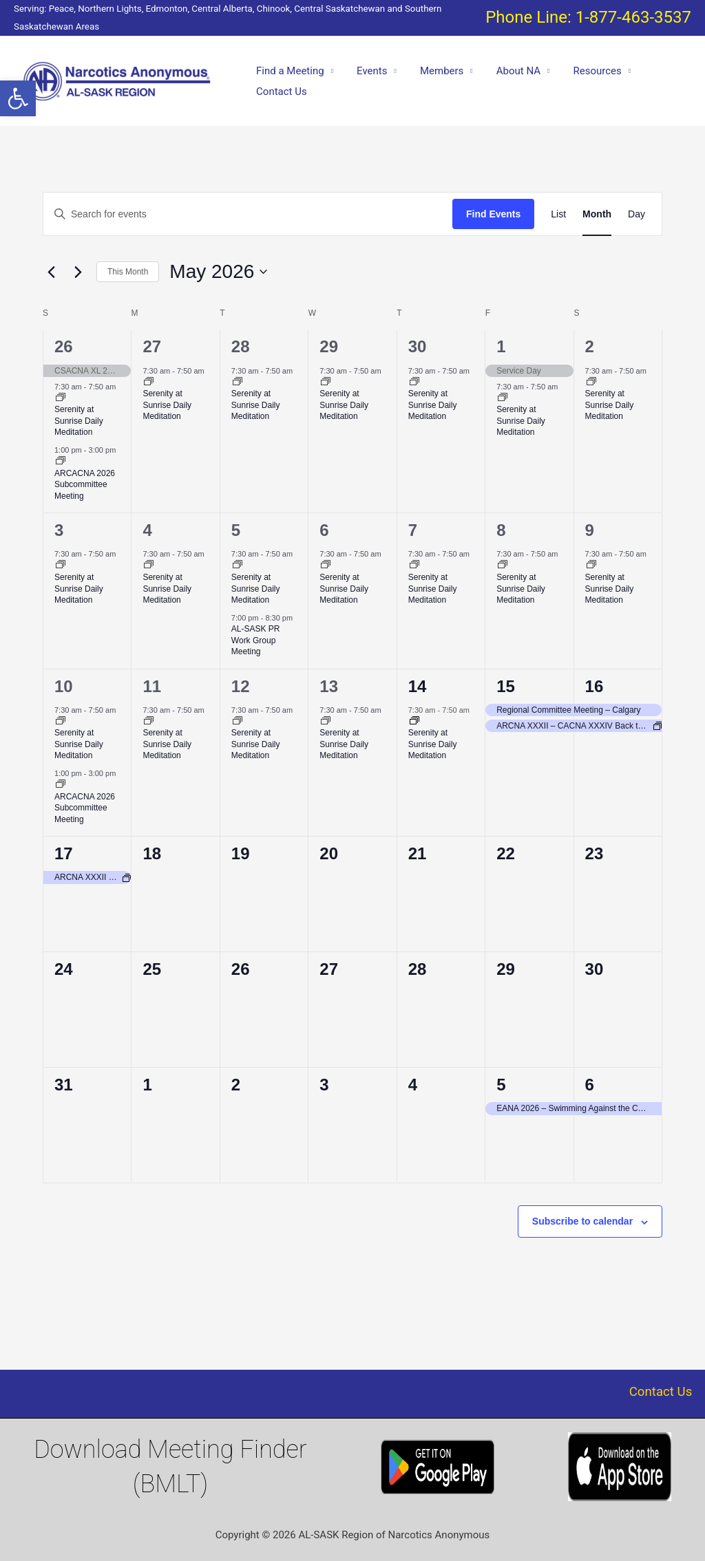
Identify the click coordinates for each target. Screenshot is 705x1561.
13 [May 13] (328, 686)
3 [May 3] (58, 530)
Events (367, 71)
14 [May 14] (417, 686)
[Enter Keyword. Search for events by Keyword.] (247, 214)
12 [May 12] (240, 686)
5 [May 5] (235, 530)
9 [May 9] (589, 530)
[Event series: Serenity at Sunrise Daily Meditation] (60, 398)
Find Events (493, 213)
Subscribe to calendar (582, 1221)
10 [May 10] (63, 686)
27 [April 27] (152, 346)
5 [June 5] (500, 1084)
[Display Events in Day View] (636, 214)
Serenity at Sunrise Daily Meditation (78, 421)
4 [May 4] (147, 530)
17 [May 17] (63, 853)
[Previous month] (51, 271)
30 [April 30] (417, 346)
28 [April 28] (240, 346)
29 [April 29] (328, 346)
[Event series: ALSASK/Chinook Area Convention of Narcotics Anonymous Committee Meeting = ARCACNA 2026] (60, 461)
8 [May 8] (500, 530)
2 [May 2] (589, 346)
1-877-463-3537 (633, 17)
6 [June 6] (589, 1084)
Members (434, 71)
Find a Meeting (289, 71)
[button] (18, 98)
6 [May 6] (323, 530)
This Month (127, 272)
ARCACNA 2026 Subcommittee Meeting (84, 485)
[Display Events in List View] (558, 214)
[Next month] (78, 271)
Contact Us (280, 91)
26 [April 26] (63, 346)
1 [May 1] (500, 346)
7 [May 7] (412, 530)
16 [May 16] (594, 686)
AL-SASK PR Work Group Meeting (255, 640)
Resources (584, 71)
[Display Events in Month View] (596, 214)
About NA (508, 71)
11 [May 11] (152, 686)
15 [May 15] (505, 686)
